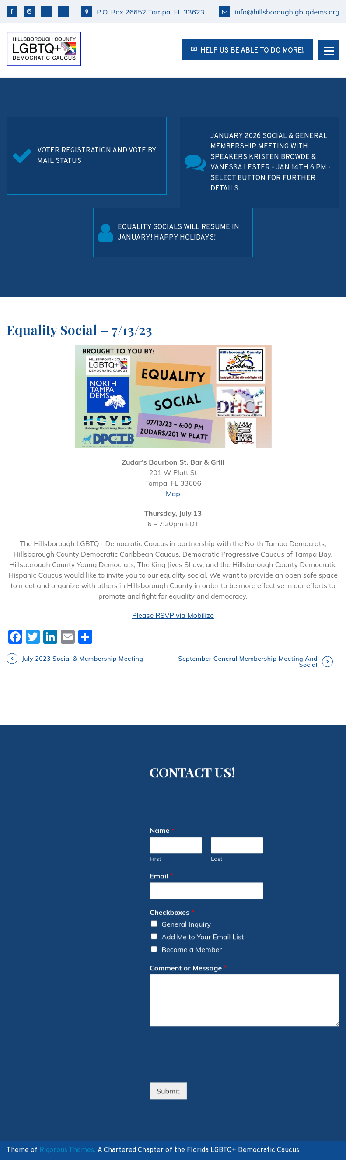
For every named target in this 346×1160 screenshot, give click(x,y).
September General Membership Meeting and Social (248, 662)
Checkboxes (172, 881)
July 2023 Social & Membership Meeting (82, 659)
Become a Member (191, 918)
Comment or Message (188, 937)
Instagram (29, 11)
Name (162, 799)
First (155, 828)
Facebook (12, 11)
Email (161, 845)
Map (173, 493)
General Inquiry (186, 893)
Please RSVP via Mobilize (173, 615)
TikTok (63, 11)
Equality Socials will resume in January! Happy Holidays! (178, 232)
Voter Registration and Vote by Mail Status (96, 156)
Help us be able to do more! (247, 50)
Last (216, 828)
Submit (168, 1060)
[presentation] (216, 1037)
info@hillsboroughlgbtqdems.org (279, 11)
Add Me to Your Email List (202, 906)
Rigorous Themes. (67, 1150)
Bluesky (46, 11)
